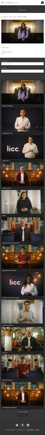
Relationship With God (6, 52)
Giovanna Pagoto (5, 47)
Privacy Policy (30, 429)
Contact (37, 429)
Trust (2, 53)
